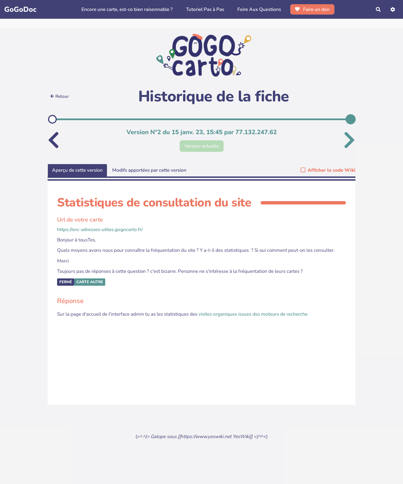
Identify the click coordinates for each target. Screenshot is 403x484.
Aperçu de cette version (77, 170)
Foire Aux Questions (259, 9)
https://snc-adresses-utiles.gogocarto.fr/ (100, 229)
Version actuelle (201, 146)
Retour (59, 96)
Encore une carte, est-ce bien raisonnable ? (127, 9)
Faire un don (312, 9)
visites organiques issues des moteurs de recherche (253, 314)
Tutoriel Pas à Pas (205, 9)
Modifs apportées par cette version (149, 170)
